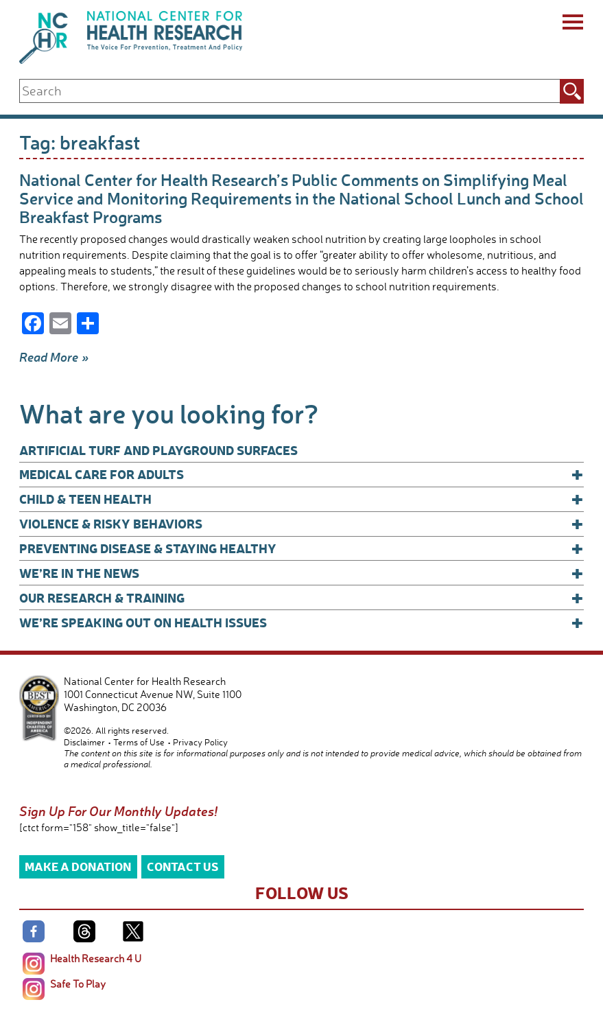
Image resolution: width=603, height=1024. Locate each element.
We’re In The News (301, 573)
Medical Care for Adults (301, 474)
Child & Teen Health (301, 499)
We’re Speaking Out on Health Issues (301, 622)
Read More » (54, 357)
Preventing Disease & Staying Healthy (301, 548)
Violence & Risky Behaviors (301, 524)
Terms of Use (139, 741)
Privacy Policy (200, 741)
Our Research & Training (301, 598)
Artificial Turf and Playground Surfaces (158, 449)
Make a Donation (78, 866)
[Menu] (572, 24)
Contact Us (183, 866)
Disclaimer (84, 741)
